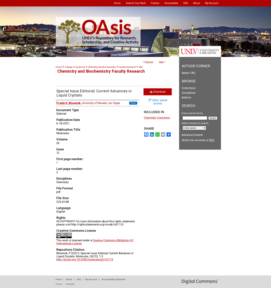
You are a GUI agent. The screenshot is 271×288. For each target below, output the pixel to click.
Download (158, 91)
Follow (133, 103)
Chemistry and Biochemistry (102, 67)
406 (140, 67)
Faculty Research (127, 67)
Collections (188, 88)
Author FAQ (188, 73)
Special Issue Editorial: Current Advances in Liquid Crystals (94, 93)
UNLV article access (157, 102)
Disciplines (188, 92)
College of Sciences (75, 67)
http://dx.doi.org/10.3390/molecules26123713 (84, 259)
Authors (186, 97)
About (69, 279)
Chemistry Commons (157, 117)
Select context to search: (195, 123)
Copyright (70, 284)
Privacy (59, 284)
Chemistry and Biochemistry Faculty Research (101, 71)
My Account (91, 279)
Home (59, 67)
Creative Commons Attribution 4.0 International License (94, 242)
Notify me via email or (198, 140)
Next (161, 62)
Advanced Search (192, 135)
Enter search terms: (192, 113)
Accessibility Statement (113, 279)
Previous (149, 62)
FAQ (79, 279)
